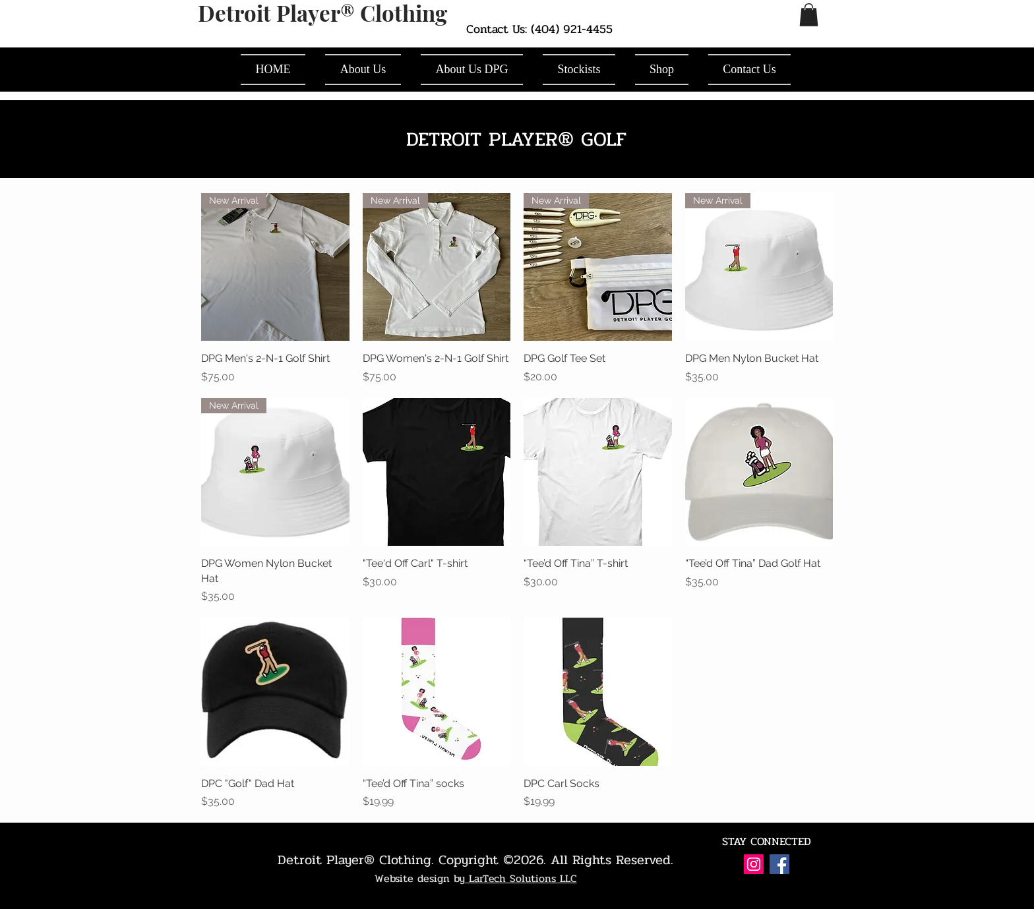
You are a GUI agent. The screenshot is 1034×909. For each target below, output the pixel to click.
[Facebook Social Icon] (779, 864)
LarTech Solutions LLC (521, 878)
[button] (808, 14)
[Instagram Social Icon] (754, 864)
